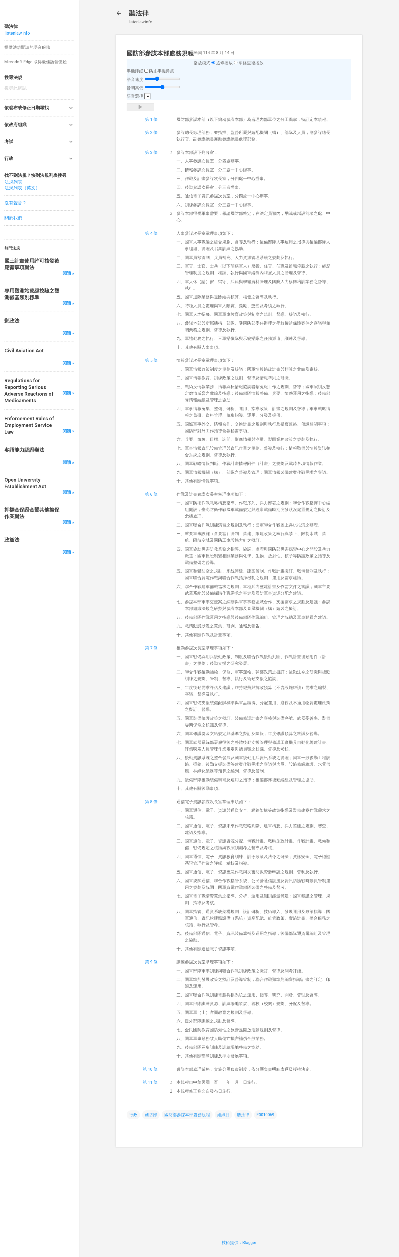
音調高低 (135, 87)
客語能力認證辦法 (24, 450)
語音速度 (135, 79)
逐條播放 (224, 62)
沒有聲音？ (15, 202)
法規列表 (13, 182)
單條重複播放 (251, 62)
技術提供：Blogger (239, 1242)
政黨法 (11, 540)
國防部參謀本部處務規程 (187, 1114)
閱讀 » (68, 273)
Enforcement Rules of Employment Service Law (29, 425)
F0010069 (265, 1114)
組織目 (223, 1114)
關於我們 (13, 217)
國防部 (151, 1114)
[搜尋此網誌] (39, 88)
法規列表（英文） (22, 187)
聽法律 (139, 13)
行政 (133, 1114)
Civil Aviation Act (24, 350)
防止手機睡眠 (161, 71)
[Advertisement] (239, 1190)
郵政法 (11, 321)
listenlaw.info (17, 33)
